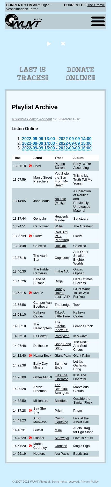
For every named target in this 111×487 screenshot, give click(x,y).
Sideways (62, 438)
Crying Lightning (61, 420)
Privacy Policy (89, 481)
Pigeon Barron (60, 166)
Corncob (61, 446)
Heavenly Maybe (61, 218)
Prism (59, 410)
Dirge (59, 281)
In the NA (61, 271)
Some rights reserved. (65, 481)
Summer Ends (61, 365)
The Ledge (62, 305)
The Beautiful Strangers (62, 389)
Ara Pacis (62, 454)
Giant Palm (63, 355)
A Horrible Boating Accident (32, 119)
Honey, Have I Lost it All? (62, 293)
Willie (59, 226)
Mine (58, 430)
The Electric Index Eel (61, 326)
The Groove (96, 5)
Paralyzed (62, 336)
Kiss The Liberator (61, 377)
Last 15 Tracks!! (32, 74)
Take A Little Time (62, 314)
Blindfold (61, 401)
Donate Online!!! (80, 74)
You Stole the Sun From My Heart (62, 179)
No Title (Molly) (60, 201)
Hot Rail (60, 246)
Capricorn (62, 258)
